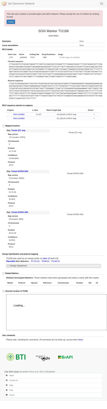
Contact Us (12, 380)
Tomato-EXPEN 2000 (19, 171)
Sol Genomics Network (21, 3)
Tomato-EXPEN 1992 (19, 212)
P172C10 (35, 261)
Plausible (10, 261)
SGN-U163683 (18, 118)
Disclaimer (50, 372)
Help (9, 385)
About (10, 376)
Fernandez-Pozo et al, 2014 (31, 372)
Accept (11, 22)
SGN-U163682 (18, 114)
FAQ (9, 390)
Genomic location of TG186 (15, 291)
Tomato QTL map (18, 130)
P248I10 (45, 261)
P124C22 (55, 261)
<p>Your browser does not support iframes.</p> (56, 312)
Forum (10, 395)
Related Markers (10, 273)
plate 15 (46, 258)
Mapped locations (11, 126)
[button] (100, 49)
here (80, 339)
